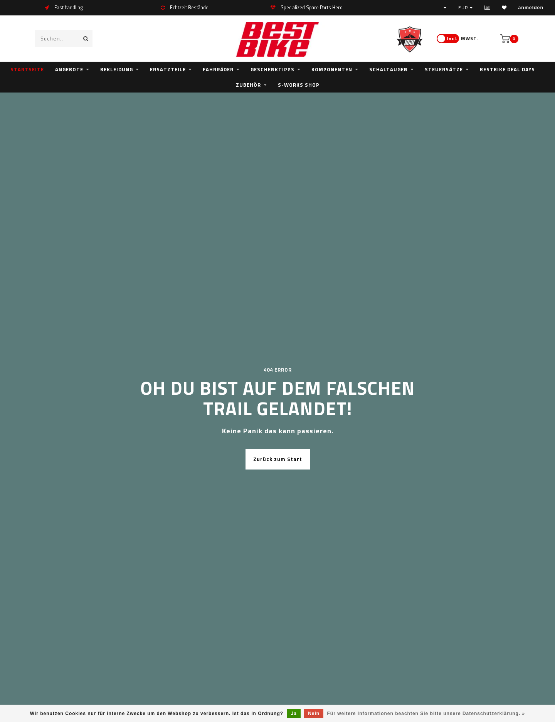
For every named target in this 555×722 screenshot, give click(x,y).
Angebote (69, 69)
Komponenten (331, 69)
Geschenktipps (272, 69)
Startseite (27, 69)
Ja (293, 713)
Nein (314, 713)
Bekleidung (116, 69)
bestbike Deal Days (507, 69)
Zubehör (248, 85)
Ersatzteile (168, 69)
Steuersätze (444, 69)
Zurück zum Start (277, 459)
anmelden (530, 7)
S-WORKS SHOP (299, 85)
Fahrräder (218, 69)
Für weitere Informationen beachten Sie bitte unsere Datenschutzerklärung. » (426, 713)
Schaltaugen (388, 69)
